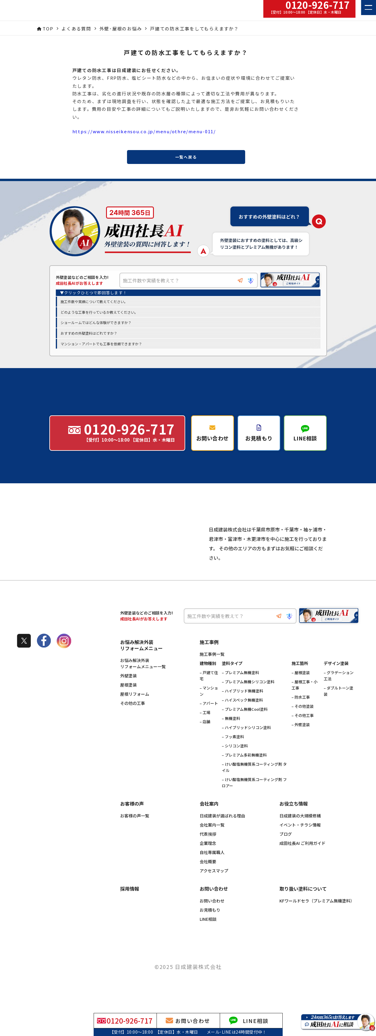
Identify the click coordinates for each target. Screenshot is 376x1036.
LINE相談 (208, 932)
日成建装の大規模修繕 (300, 829)
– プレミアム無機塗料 (240, 686)
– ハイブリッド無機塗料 (242, 704)
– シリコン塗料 (235, 759)
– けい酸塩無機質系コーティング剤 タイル (254, 780)
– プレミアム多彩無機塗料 (244, 768)
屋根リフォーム (134, 707)
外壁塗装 (128, 689)
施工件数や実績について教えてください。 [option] (94, 302)
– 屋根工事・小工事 (305, 698)
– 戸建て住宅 (209, 689)
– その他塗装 (303, 719)
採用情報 (129, 902)
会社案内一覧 (212, 838)
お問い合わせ (212, 914)
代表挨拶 (208, 847)
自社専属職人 (212, 866)
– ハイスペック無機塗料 (242, 713)
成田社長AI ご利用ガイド (302, 856)
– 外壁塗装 (301, 738)
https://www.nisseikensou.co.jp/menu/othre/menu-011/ (144, 131)
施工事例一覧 (212, 667)
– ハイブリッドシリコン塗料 (246, 741)
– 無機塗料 (231, 731)
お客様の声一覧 (134, 829)
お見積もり (210, 923)
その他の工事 (132, 716)
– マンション (209, 704)
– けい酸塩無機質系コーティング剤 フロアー (254, 796)
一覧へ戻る (186, 157)
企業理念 (208, 856)
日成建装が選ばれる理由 (222, 829)
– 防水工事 (301, 710)
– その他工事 (303, 728)
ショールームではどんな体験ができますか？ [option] (96, 323)
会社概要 (208, 875)
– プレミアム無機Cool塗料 (245, 722)
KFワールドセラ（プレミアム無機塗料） (316, 914)
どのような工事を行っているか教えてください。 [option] (99, 312)
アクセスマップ (214, 884)
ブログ (285, 847)
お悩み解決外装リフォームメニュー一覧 (143, 677)
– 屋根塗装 (301, 686)
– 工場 (205, 725)
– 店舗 (205, 735)
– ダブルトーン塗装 (338, 704)
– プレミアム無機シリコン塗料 (248, 695)
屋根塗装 (128, 698)
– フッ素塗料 (233, 750)
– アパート (209, 716)
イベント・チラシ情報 (300, 838)
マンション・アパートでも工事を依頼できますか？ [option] (101, 344)
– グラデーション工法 (339, 689)
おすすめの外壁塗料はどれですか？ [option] (89, 333)
